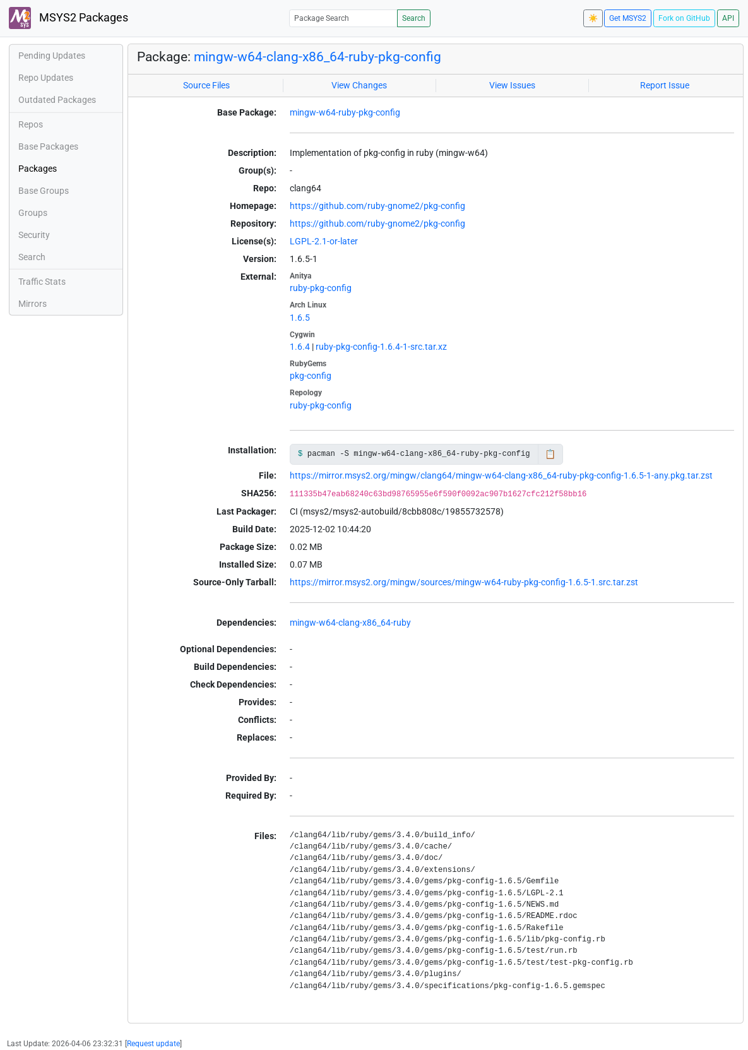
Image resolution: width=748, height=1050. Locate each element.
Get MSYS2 (627, 18)
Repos (30, 124)
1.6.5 (300, 318)
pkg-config (310, 376)
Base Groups (43, 191)
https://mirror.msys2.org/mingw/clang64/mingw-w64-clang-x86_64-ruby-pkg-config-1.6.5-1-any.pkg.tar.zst (501, 475)
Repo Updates (45, 78)
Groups (32, 213)
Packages (37, 169)
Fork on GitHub (684, 18)
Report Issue (664, 85)
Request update (153, 1043)
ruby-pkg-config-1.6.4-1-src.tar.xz (381, 347)
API (728, 18)
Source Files (206, 85)
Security (34, 235)
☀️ (593, 18)
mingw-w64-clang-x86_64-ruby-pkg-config (317, 56)
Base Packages (48, 146)
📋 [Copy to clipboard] (550, 454)
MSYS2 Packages (68, 18)
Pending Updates (51, 56)
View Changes (359, 85)
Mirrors (32, 304)
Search (413, 18)
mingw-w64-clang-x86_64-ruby (350, 622)
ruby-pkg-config (321, 288)
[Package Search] (343, 18)
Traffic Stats (42, 282)
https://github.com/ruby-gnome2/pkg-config (377, 206)
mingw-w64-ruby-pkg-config (345, 112)
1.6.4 (300, 347)
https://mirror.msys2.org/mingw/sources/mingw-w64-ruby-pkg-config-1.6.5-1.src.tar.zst (464, 582)
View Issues (512, 85)
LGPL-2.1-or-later (324, 241)
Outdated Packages (57, 100)
